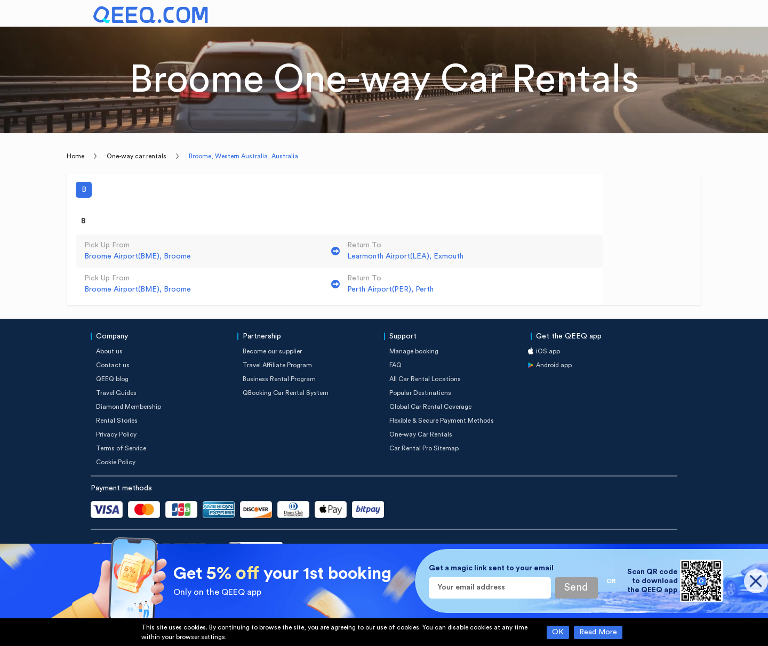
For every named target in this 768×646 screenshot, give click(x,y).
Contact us (113, 365)
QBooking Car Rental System (286, 393)
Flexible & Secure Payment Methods (441, 420)
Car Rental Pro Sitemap (424, 448)
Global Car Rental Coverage (430, 406)
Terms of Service (121, 448)
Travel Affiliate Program (277, 365)
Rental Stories (117, 420)
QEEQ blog (112, 379)
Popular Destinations (420, 393)
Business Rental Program (279, 379)
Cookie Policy (115, 462)
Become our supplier (272, 351)
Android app (554, 365)
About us (109, 351)
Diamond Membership (128, 406)
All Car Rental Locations (425, 379)
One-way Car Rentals (420, 434)
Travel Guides (116, 393)
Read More (598, 632)
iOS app (548, 351)
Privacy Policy (116, 434)
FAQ (395, 365)
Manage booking (413, 351)
